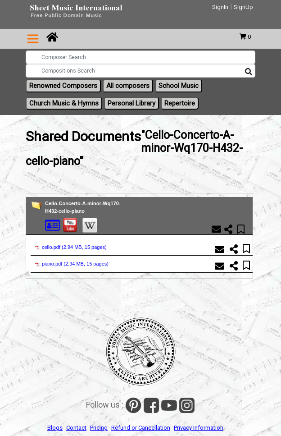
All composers (128, 86)
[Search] (249, 72)
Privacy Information (198, 427)
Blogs (55, 427)
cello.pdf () (71, 247)
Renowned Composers (63, 86)
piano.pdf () (72, 263)
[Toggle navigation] (33, 39)
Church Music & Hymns (64, 103)
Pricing (99, 427)
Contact (76, 427)
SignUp (243, 7)
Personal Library (131, 103)
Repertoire (179, 103)
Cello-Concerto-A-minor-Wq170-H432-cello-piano (82, 207)
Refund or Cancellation (140, 427)
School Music (179, 86)
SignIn (220, 7)
